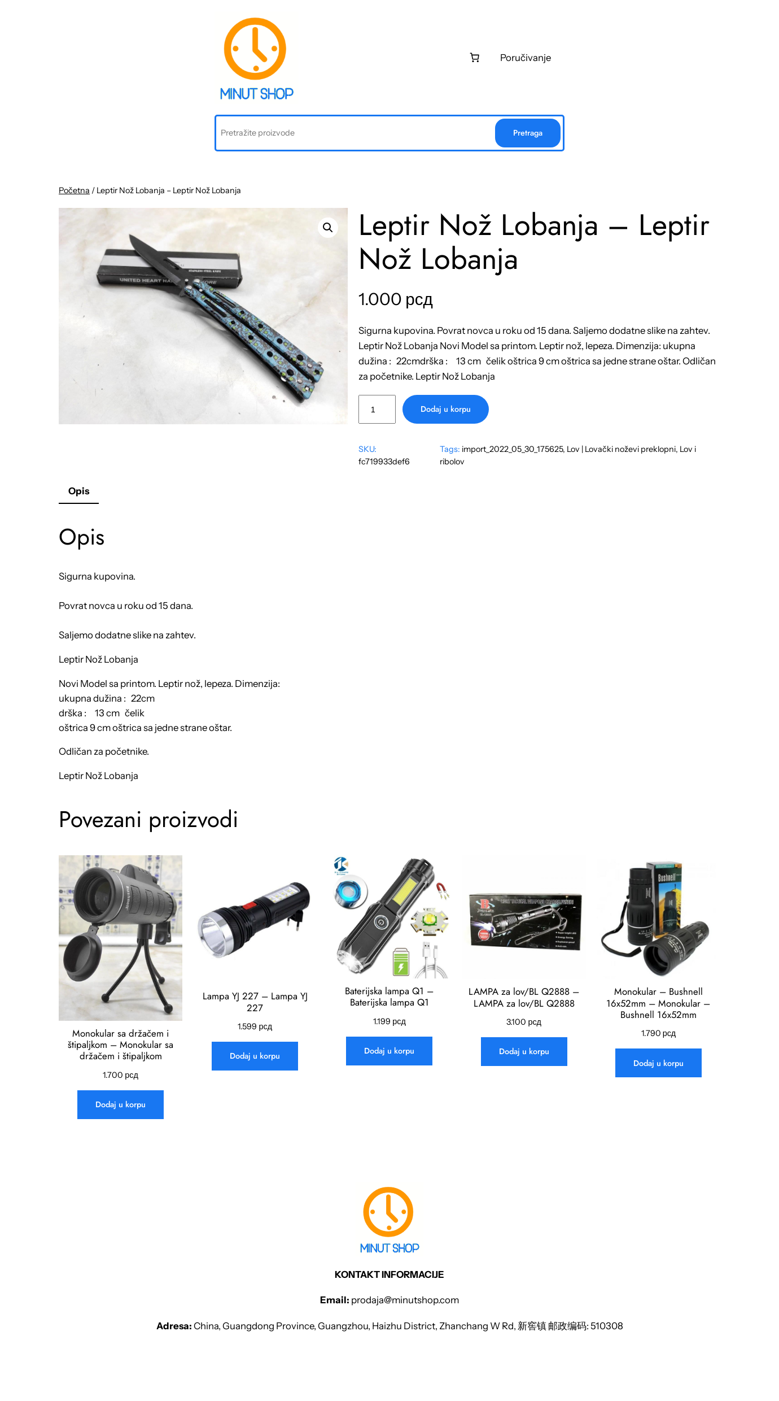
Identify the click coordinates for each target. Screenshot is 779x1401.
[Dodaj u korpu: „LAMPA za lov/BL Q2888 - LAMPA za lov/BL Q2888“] (524, 1051)
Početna (74, 190)
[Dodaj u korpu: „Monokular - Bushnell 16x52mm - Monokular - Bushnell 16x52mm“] (658, 1062)
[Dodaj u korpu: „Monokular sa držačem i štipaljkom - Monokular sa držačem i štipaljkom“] (120, 1104)
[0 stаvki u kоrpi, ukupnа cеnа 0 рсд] (475, 57)
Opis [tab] (78, 491)
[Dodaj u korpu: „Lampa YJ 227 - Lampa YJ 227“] (255, 1056)
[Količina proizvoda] (377, 409)
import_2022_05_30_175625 (512, 449)
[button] (328, 227)
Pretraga (527, 132)
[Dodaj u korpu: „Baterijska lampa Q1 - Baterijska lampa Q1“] (389, 1051)
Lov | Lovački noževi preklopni (621, 449)
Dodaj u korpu (446, 409)
